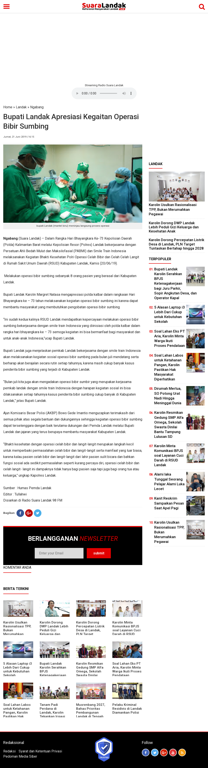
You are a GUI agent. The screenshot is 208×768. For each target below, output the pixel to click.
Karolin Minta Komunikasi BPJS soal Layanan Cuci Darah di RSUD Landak (126, 630)
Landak (21, 107)
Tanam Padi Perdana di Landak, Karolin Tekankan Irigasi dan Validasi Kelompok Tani (52, 714)
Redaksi (9, 751)
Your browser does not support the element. (104, 93)
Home (7, 107)
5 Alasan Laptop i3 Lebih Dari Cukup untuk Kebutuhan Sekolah (17, 669)
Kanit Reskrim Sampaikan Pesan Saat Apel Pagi (169, 503)
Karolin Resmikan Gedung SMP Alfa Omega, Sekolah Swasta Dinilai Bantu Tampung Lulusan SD (89, 673)
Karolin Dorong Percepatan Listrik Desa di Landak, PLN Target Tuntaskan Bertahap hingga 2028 (90, 634)
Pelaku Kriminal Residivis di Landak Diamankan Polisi (127, 708)
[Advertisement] (104, 47)
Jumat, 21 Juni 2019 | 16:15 (18, 136)
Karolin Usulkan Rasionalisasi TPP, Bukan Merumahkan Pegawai (173, 209)
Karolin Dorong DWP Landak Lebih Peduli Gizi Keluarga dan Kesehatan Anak (54, 630)
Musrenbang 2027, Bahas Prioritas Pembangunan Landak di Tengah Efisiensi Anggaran (90, 712)
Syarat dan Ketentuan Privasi (40, 751)
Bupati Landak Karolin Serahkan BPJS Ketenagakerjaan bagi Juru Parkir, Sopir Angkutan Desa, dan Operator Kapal (175, 283)
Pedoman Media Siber (20, 756)
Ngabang (37, 107)
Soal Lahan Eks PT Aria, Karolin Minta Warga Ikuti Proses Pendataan (126, 669)
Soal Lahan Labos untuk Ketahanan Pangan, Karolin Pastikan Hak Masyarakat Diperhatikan (17, 714)
